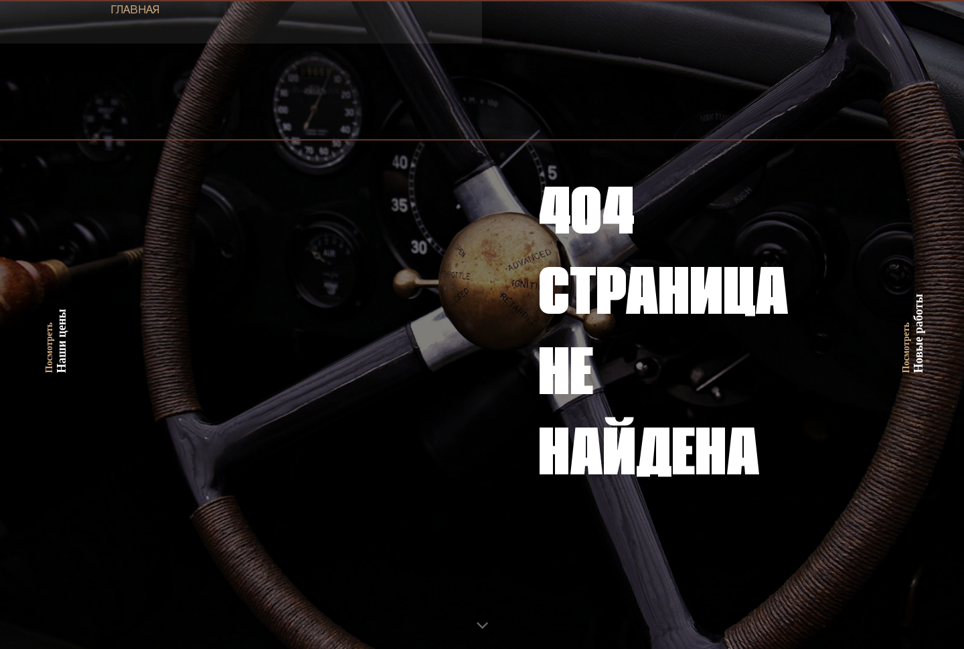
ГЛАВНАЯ (134, 10)
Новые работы (913, 324)
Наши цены (56, 324)
